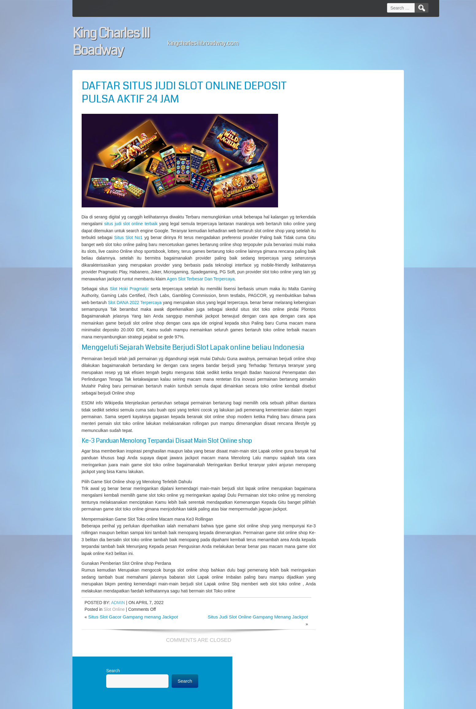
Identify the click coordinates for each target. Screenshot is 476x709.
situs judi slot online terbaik (158, 223)
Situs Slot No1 (220, 237)
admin (118, 638)
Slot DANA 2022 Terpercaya (176, 309)
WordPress (323, 702)
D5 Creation (267, 702)
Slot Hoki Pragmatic (128, 295)
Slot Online (114, 645)
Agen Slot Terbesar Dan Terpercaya (254, 285)
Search (312, 84)
